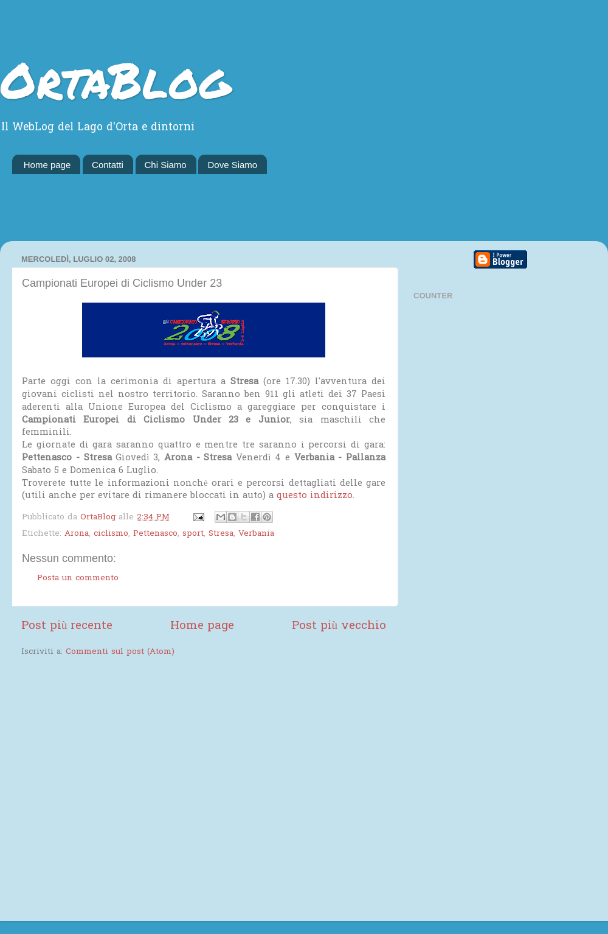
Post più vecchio (339, 626)
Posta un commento (78, 578)
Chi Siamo (166, 165)
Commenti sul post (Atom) (120, 652)
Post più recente (66, 626)
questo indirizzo (315, 495)
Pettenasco (155, 534)
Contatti (107, 165)
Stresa (221, 534)
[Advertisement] (304, 207)
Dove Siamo (232, 165)
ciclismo (111, 534)
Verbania (256, 534)
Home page (47, 165)
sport (193, 534)
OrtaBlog (115, 79)
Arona (76, 534)
